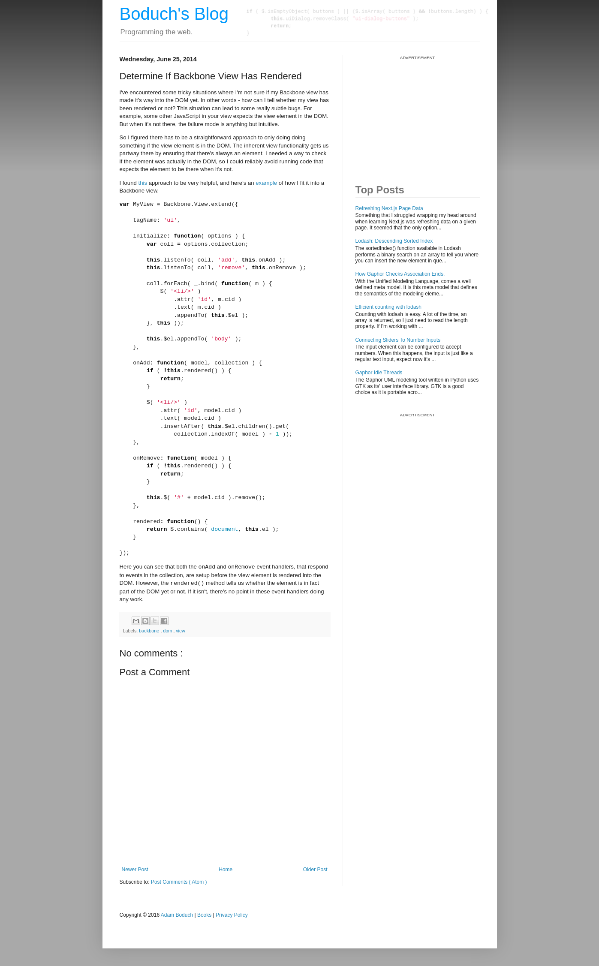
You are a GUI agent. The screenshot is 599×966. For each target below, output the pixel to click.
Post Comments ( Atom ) (179, 882)
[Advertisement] (419, 114)
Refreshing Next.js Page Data (389, 208)
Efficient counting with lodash (388, 307)
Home (225, 870)
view (180, 630)
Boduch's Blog (174, 13)
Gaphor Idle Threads (379, 373)
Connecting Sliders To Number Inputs (398, 340)
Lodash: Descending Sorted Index (394, 241)
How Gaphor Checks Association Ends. (400, 274)
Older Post (315, 870)
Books (204, 915)
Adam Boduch (177, 915)
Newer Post (135, 870)
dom (168, 630)
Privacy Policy (232, 915)
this (142, 183)
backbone (149, 630)
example (266, 183)
